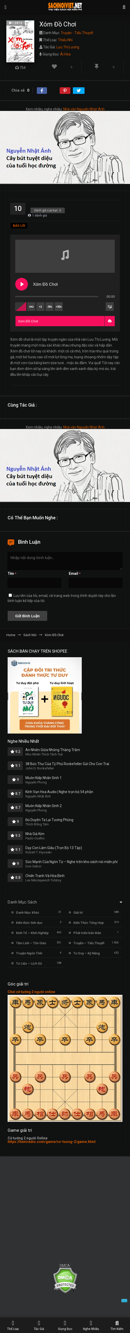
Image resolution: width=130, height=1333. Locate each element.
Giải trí (78, 912)
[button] (110, 321)
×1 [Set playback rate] (40, 306)
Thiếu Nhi (65, 40)
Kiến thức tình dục (29, 923)
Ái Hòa (65, 54)
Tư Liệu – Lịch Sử (29, 963)
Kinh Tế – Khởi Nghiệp (32, 933)
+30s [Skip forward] (59, 306)
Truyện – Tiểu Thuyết (88, 943)
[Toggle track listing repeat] (31, 306)
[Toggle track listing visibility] (110, 306)
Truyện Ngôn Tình (29, 953)
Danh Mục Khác (27, 912)
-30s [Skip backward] (49, 306)
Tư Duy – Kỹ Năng (86, 953)
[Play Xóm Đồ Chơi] (21, 284)
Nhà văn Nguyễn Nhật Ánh (84, 109)
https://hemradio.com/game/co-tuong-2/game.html (51, 1142)
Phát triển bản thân (87, 933)
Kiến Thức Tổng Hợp (88, 923)
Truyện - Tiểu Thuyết (77, 33)
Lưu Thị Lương (67, 47)
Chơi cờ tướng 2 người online (31, 992)
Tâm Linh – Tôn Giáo (31, 943)
